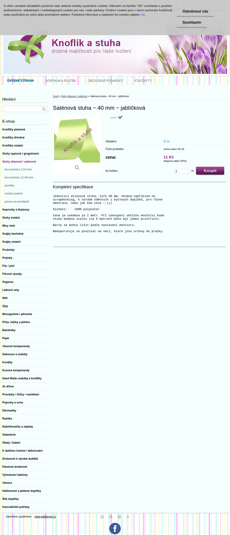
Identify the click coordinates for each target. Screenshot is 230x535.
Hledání (9, 99)
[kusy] (182, 171)
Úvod (55, 96)
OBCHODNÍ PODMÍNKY (105, 80)
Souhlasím (191, 22)
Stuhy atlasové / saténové (74, 96)
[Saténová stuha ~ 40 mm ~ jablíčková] (77, 144)
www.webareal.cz (45, 516)
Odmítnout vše (195, 11)
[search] (43, 109)
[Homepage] (20, 80)
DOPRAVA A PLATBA (60, 80)
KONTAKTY (143, 80)
